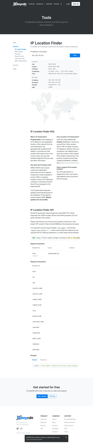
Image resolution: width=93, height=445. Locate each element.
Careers (55, 432)
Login (68, 4)
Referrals (55, 429)
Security (15, 65)
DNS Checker (19, 52)
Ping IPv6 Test (19, 56)
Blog (53, 422)
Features (32, 4)
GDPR (28, 433)
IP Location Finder (20, 49)
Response (43, 360)
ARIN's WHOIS (35, 168)
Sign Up (76, 4)
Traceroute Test (20, 58)
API (42, 429)
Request (34, 360)
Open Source (68, 425)
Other (15, 69)
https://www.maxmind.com (69, 163)
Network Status (69, 422)
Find (74, 55)
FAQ (65, 429)
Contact (55, 425)
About (54, 419)
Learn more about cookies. (34, 439)
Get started (42, 396)
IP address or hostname (38, 52)
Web (14, 43)
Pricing (56, 4)
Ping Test (18, 54)
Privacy (23, 433)
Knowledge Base (70, 419)
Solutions (40, 4)
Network (49, 4)
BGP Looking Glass (21, 61)
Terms (18, 433)
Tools (25, 6)
